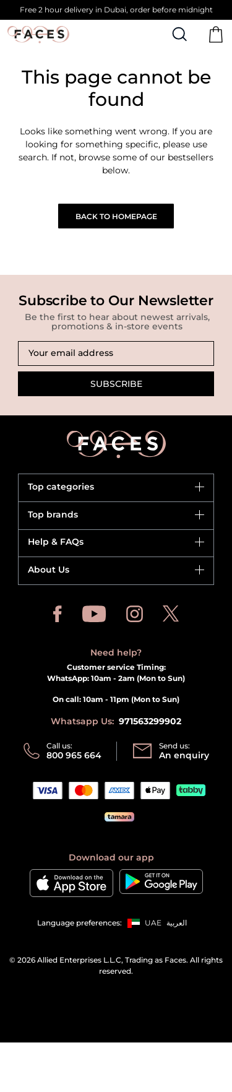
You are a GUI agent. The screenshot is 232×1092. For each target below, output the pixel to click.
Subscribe (116, 383)
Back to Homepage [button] (116, 216)
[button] (141, 923)
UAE (153, 922)
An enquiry (184, 755)
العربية (176, 922)
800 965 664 (73, 755)
